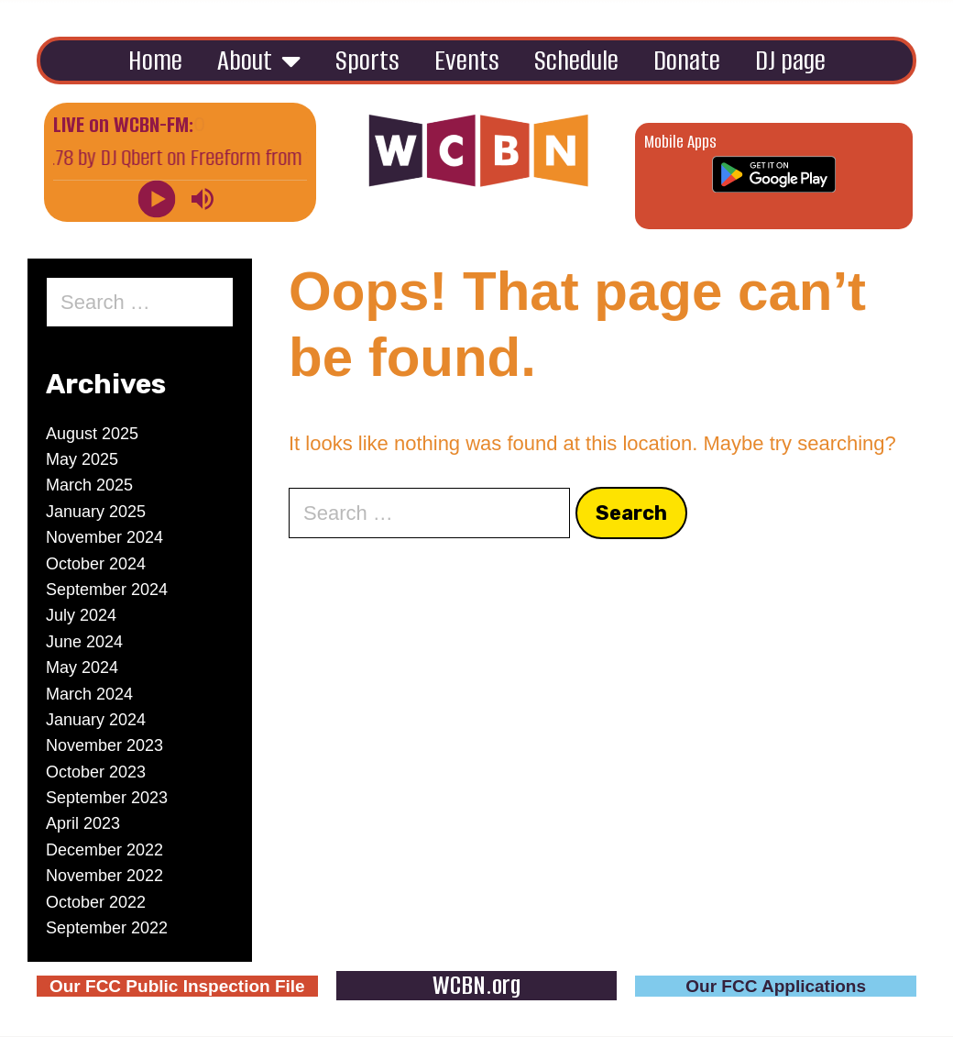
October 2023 (96, 772)
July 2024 (81, 615)
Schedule (576, 60)
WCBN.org (476, 985)
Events (466, 60)
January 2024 (96, 720)
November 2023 (104, 745)
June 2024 (84, 642)
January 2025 (96, 511)
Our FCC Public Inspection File (177, 986)
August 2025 (92, 434)
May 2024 (82, 667)
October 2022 (96, 902)
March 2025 (89, 485)
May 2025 (82, 459)
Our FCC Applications (775, 986)
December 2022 (104, 850)
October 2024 (96, 564)
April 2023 (83, 823)
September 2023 (107, 798)
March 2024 (89, 694)
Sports (367, 60)
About (259, 60)
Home (155, 60)
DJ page (790, 60)
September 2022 (107, 928)
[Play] (157, 198)
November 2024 (104, 537)
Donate (686, 60)
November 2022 (104, 875)
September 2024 (107, 589)
